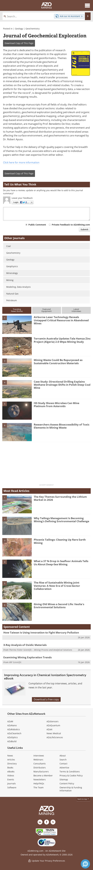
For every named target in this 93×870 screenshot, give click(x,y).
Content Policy (67, 783)
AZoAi (49, 729)
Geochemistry (33, 28)
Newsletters (39, 779)
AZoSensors (52, 721)
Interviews (38, 755)
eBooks (11, 771)
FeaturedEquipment (47, 310)
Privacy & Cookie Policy (71, 775)
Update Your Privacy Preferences (46, 860)
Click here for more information (21, 162)
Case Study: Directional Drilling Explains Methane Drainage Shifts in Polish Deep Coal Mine (62, 385)
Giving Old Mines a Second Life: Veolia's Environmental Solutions (59, 605)
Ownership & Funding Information (71, 789)
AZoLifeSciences (55, 737)
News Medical (54, 733)
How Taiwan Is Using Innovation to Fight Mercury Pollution (41, 632)
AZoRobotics (13, 729)
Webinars (38, 759)
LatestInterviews (76, 310)
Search (63, 759)
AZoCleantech (14, 733)
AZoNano (12, 725)
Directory (12, 763)
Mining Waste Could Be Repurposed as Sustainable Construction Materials (58, 361)
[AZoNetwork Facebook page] (46, 822)
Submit (84, 229)
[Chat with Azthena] (85, 863)
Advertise (64, 767)
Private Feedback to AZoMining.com (71, 224)
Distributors (39, 767)
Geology (19, 28)
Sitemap (64, 779)
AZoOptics (12, 737)
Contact (63, 763)
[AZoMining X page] (53, 822)
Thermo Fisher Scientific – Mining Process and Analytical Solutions (40, 649)
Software (11, 787)
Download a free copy (46, 699)
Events (10, 779)
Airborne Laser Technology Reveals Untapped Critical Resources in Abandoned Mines (61, 320)
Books (10, 767)
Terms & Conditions (70, 771)
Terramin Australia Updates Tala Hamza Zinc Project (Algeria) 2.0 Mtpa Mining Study (62, 340)
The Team (38, 787)
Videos (10, 775)
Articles (11, 759)
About (63, 755)
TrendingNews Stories (17, 310)
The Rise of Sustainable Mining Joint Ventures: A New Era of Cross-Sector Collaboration (57, 586)
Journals (11, 783)
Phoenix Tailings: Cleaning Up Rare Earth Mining (60, 541)
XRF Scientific (15, 662)
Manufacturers (41, 771)
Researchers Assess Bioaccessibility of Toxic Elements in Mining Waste (61, 426)
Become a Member (43, 775)
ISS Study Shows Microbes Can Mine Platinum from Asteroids (56, 404)
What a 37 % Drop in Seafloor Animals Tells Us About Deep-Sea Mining (61, 562)
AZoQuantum (53, 725)
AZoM (10, 721)
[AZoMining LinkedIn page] (40, 822)
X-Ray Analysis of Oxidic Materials (25, 645)
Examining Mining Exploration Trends (27, 657)
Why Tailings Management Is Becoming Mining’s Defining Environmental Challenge (61, 519)
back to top (83, 799)
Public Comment (37, 224)
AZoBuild (11, 741)
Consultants (39, 763)
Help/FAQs (38, 783)
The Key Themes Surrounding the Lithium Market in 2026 (60, 498)
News (10, 755)
